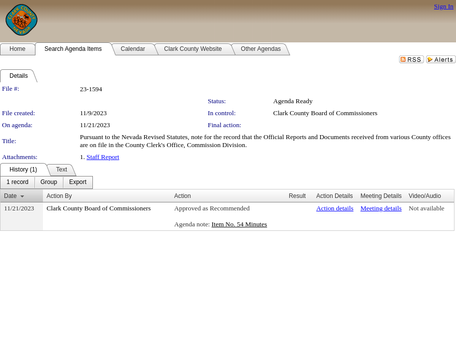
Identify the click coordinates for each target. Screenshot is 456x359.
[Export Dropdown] (77, 182)
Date (10, 195)
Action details (334, 208)
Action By (59, 195)
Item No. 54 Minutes (239, 224)
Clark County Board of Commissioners (325, 113)
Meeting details (381, 208)
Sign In (444, 6)
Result (297, 195)
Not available (426, 208)
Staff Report (102, 157)
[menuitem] (17, 182)
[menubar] (46, 182)
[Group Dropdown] (48, 182)
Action (182, 195)
